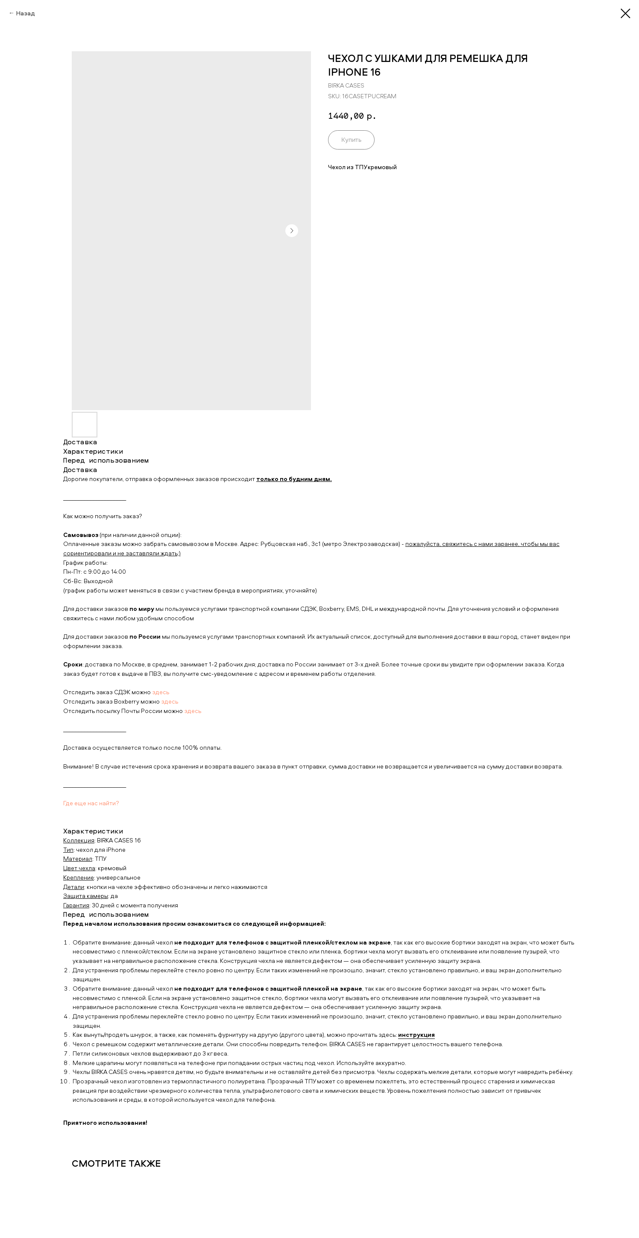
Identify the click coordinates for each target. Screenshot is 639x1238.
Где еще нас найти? (91, 803)
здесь (160, 692)
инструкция (416, 1034)
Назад (25, 13)
